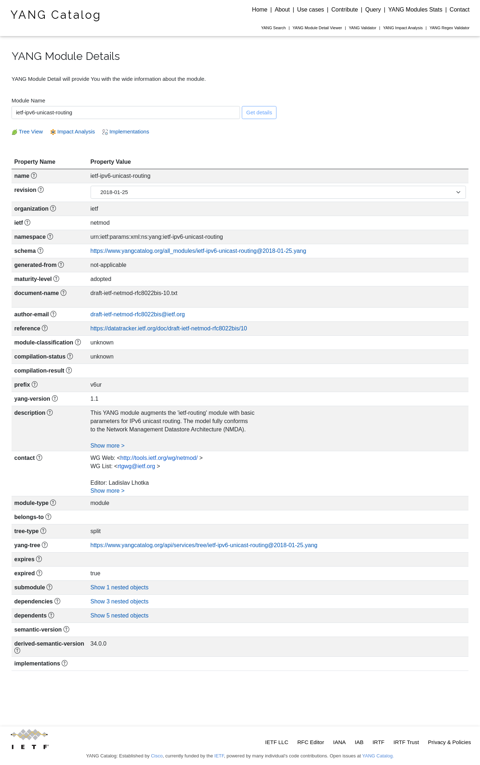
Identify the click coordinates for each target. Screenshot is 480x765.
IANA (339, 742)
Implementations (125, 131)
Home (259, 9)
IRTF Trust (406, 742)
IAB (359, 742)
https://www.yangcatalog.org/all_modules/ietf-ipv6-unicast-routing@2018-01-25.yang (198, 251)
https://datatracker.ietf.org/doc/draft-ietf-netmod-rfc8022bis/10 (169, 328)
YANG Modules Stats (415, 9)
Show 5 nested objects (120, 615)
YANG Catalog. (378, 756)
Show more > (108, 446)
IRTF (378, 742)
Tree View (27, 131)
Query (373, 9)
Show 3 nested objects (120, 601)
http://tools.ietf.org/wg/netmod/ (158, 458)
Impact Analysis (403, 28)
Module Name (28, 100)
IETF (219, 756)
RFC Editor (310, 742)
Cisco (157, 756)
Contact (460, 9)
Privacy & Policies (449, 742)
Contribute (344, 9)
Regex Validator (449, 28)
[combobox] (126, 112)
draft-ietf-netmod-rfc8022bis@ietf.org (138, 314)
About (282, 9)
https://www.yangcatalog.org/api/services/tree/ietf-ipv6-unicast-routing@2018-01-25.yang (204, 545)
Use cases (310, 9)
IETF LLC (276, 742)
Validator (362, 28)
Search (273, 28)
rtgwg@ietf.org (136, 466)
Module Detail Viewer (317, 28)
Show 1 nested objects (120, 587)
